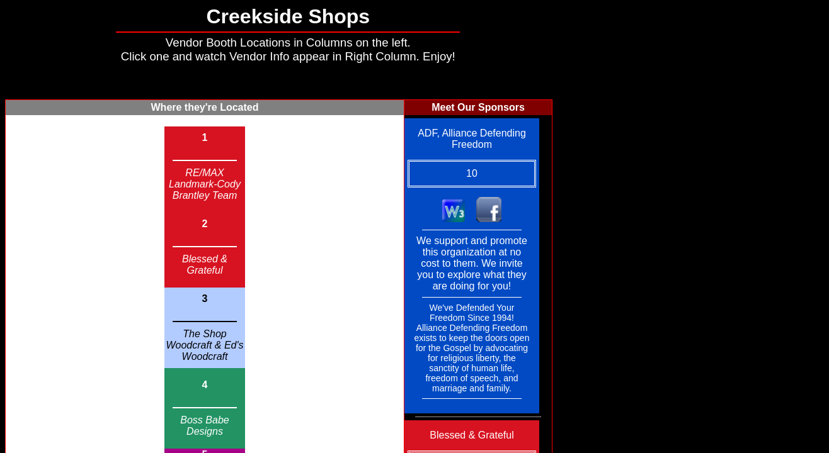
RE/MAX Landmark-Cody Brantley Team (205, 184)
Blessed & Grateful (204, 265)
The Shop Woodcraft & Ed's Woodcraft (204, 345)
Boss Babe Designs (204, 426)
